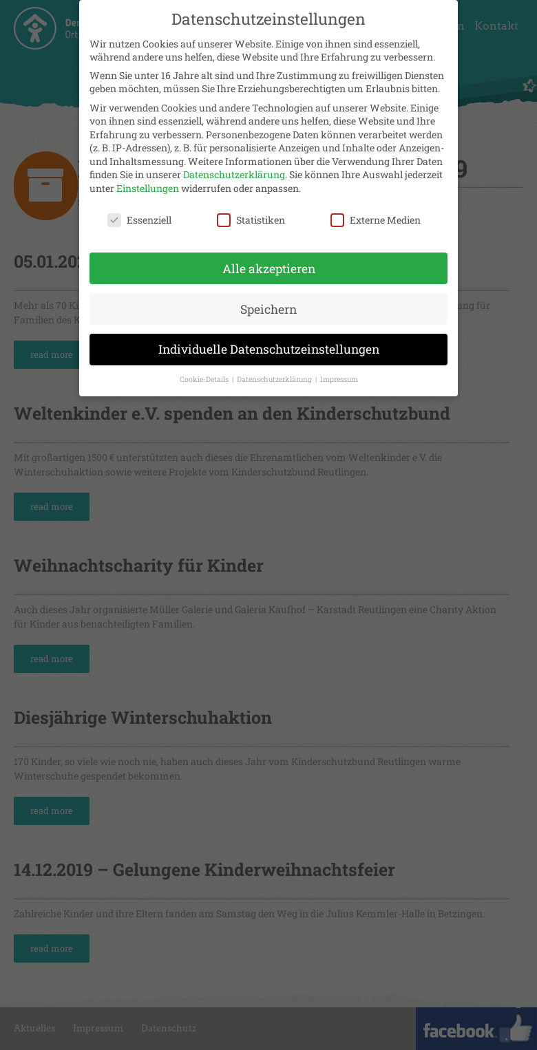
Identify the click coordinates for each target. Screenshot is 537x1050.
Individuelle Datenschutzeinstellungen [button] (268, 344)
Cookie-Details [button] (205, 374)
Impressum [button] (339, 374)
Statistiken (251, 214)
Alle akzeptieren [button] (268, 263)
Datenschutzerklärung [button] (275, 374)
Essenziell (139, 214)
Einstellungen (147, 182)
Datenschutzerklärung (234, 169)
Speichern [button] (268, 304)
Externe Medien (375, 214)
